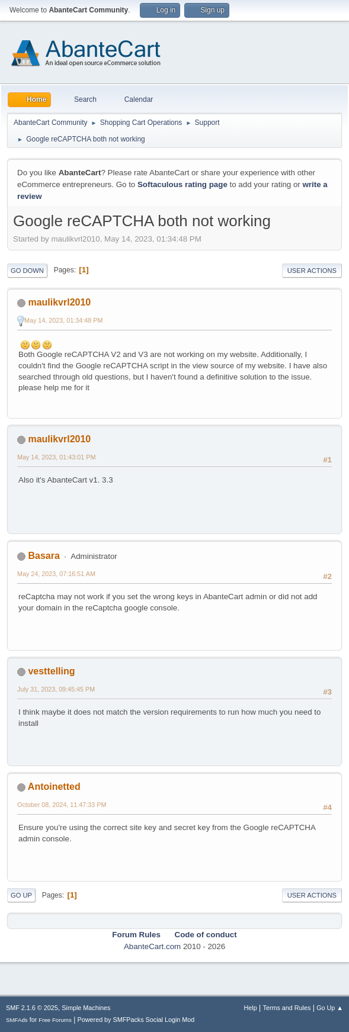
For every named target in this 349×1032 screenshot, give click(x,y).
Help (250, 1007)
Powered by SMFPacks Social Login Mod (136, 1019)
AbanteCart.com (152, 946)
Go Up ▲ (329, 1007)
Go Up (21, 895)
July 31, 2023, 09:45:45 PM (56, 689)
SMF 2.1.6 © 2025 (32, 1007)
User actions (312, 270)
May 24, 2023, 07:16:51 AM (56, 573)
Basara (43, 556)
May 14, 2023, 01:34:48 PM (63, 320)
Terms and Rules (287, 1007)
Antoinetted (54, 787)
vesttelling (51, 671)
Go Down (27, 270)
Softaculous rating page (182, 184)
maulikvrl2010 (59, 302)
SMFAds (17, 1020)
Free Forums (55, 1020)
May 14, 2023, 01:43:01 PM (56, 457)
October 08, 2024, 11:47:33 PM (61, 804)
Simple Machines (86, 1007)
